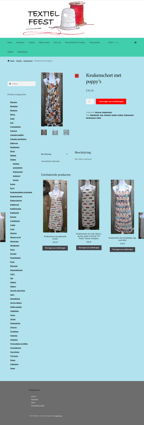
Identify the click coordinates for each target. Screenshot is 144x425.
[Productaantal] (90, 101)
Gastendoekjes (15, 127)
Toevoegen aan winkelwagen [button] (55, 248)
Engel (12, 119)
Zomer (12, 368)
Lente (12, 229)
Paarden (13, 254)
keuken (120, 115)
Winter (12, 360)
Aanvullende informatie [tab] (50, 161)
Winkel (10, 52)
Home (10, 42)
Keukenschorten (16, 196)
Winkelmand (22, 52)
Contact (32, 42)
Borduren (13, 110)
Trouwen (13, 327)
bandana (16, 164)
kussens (16, 180)
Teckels (13, 319)
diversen (98, 112)
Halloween (14, 143)
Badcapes (13, 102)
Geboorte (13, 131)
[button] (77, 76)
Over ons (57, 42)
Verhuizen (14, 340)
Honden (19, 61)
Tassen (12, 315)
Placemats (14, 266)
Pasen (12, 262)
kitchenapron (91, 118)
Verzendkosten (15, 348)
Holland (13, 155)
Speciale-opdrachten (17, 291)
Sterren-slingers (16, 303)
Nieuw (12, 250)
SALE (12, 274)
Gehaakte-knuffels (17, 135)
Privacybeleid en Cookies (75, 42)
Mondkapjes (14, 246)
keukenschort (28, 61)
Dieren (12, 115)
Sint (11, 278)
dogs (101, 115)
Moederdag (14, 241)
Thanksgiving (15, 323)
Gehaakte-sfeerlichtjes (18, 139)
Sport (12, 295)
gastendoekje (17, 168)
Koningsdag (14, 213)
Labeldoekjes (15, 221)
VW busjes (14, 356)
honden (114, 115)
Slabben (13, 282)
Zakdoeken (14, 364)
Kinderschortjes (16, 200)
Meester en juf (15, 237)
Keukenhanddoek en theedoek (21, 192)
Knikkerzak (14, 205)
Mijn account (44, 42)
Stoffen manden (16, 307)
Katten (12, 184)
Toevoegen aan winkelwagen (111, 101)
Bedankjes (14, 106)
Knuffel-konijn (15, 209)
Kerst (12, 188)
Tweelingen (14, 331)
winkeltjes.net (58, 416)
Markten (13, 233)
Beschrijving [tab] (46, 154)
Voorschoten (14, 352)
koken (99, 118)
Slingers (13, 286)
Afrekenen (20, 42)
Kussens (13, 217)
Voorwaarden (94, 42)
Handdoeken (14, 147)
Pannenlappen (15, 258)
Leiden (12, 225)
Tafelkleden (14, 311)
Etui (11, 123)
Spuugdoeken (15, 299)
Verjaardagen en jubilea (19, 344)
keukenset (16, 176)
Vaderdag (13, 336)
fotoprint (107, 115)
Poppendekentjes (16, 270)
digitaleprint (94, 115)
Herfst (12, 151)
